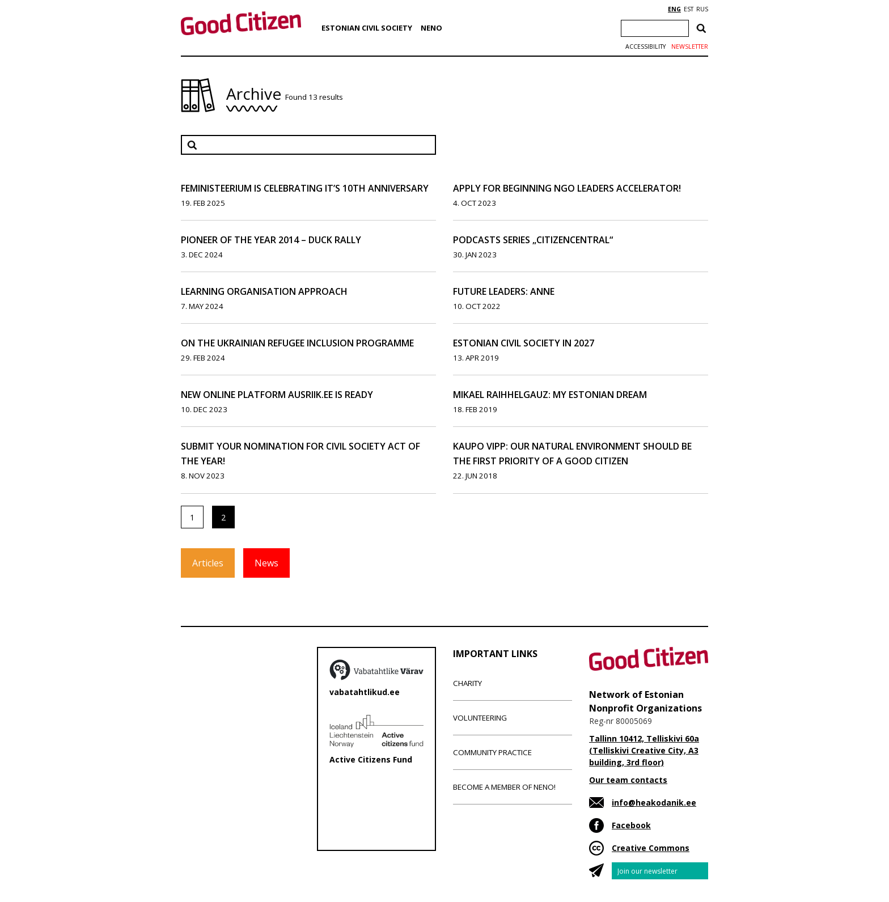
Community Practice (492, 752)
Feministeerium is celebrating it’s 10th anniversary (305, 188)
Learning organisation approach (264, 291)
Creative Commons (650, 847)
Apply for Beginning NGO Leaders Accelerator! (567, 188)
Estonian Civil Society (366, 28)
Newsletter (689, 46)
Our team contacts (628, 779)
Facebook (631, 825)
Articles (207, 563)
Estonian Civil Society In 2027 (523, 343)
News (266, 563)
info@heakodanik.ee (654, 802)
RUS (702, 9)
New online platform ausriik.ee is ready (277, 394)
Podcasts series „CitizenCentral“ (533, 240)
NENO (431, 28)
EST (688, 9)
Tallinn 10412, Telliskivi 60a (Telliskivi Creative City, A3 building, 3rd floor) (644, 750)
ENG (674, 9)
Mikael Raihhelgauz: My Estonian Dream (550, 394)
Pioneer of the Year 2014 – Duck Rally (271, 240)
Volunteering (480, 718)
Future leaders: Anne (503, 291)
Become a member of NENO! (504, 787)
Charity (467, 683)
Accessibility (645, 46)
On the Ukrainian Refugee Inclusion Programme (297, 343)
